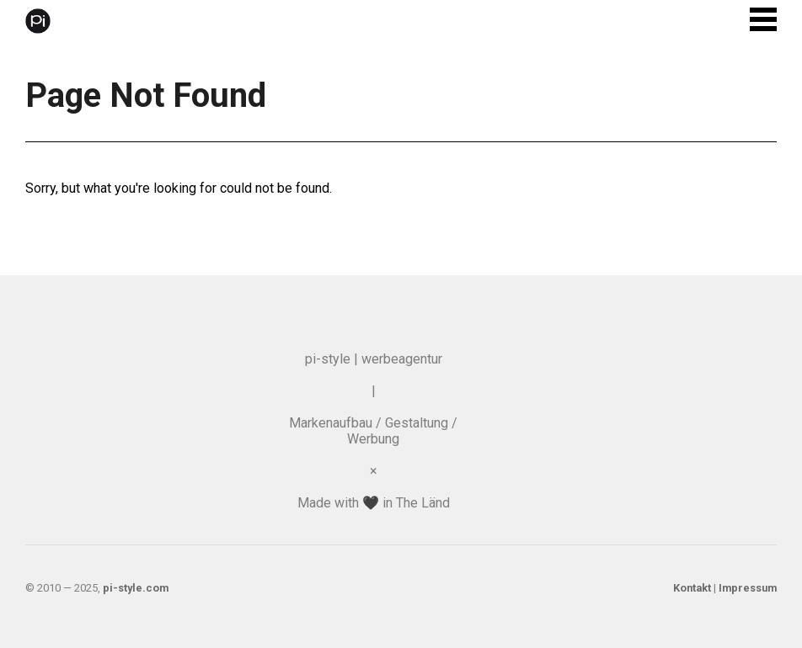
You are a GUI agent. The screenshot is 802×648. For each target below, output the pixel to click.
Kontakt (692, 588)
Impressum (748, 588)
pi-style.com (135, 588)
